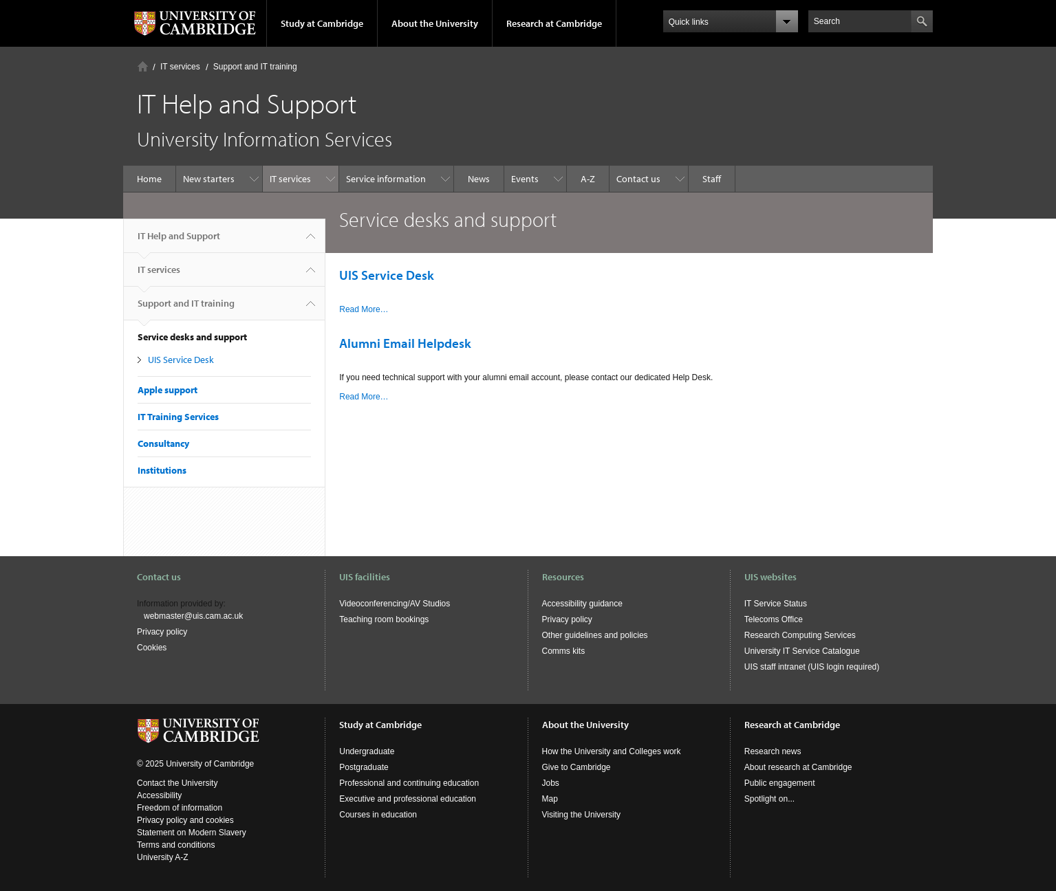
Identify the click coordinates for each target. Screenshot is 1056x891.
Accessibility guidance (582, 603)
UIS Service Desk (181, 359)
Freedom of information (179, 808)
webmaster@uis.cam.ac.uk (193, 616)
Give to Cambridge (576, 767)
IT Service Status (775, 603)
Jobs (550, 783)
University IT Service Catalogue (802, 651)
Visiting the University (581, 815)
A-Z (588, 179)
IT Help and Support (179, 241)
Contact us (638, 179)
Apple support (167, 390)
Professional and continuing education (409, 783)
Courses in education (378, 815)
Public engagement (779, 783)
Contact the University (177, 783)
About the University (434, 23)
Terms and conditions (176, 845)
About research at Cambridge (798, 767)
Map (550, 799)
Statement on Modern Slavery (191, 832)
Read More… (363, 309)
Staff (711, 179)
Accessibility (159, 795)
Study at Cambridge (322, 23)
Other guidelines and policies (595, 635)
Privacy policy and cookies (185, 820)
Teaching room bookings (384, 619)
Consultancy (163, 443)
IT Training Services (178, 416)
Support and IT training (255, 67)
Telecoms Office (773, 619)
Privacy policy (162, 632)
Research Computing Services (800, 635)
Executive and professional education (407, 799)
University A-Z (162, 857)
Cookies (151, 647)
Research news (772, 751)
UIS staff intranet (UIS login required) (812, 667)
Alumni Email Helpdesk (405, 343)
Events (525, 179)
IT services (180, 67)
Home (143, 66)
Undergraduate (366, 751)
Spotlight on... (769, 799)
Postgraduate (363, 767)
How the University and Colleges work (611, 751)
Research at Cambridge (554, 23)
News (479, 179)
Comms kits (563, 651)
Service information (386, 179)
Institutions (162, 470)
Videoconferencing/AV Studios (394, 603)
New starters (209, 179)
